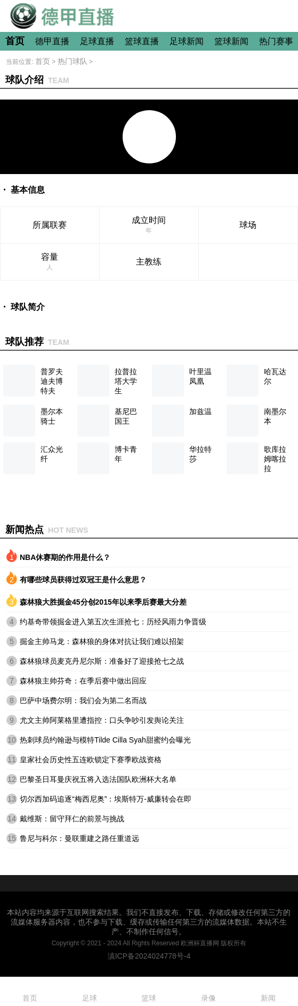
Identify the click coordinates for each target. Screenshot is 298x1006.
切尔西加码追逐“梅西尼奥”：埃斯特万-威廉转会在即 (105, 799)
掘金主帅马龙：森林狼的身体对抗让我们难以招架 (102, 641)
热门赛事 (276, 41)
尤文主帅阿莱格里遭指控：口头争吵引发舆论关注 (102, 720)
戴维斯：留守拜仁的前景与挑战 (72, 818)
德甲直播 (52, 41)
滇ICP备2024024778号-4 (149, 956)
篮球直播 (142, 41)
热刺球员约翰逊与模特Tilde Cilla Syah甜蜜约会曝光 (105, 740)
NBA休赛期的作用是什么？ (65, 557)
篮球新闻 (231, 41)
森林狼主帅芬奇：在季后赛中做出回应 (83, 681)
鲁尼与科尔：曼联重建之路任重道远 (79, 838)
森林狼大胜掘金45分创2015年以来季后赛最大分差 (103, 602)
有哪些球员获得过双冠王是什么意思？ (83, 579)
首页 (15, 41)
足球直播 (97, 41)
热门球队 (72, 61)
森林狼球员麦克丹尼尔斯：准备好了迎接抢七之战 (102, 661)
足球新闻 (187, 41)
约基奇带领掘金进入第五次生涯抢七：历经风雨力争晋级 (113, 621)
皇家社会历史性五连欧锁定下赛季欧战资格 (91, 759)
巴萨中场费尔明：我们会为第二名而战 (83, 700)
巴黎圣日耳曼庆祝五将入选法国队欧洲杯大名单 (98, 779)
